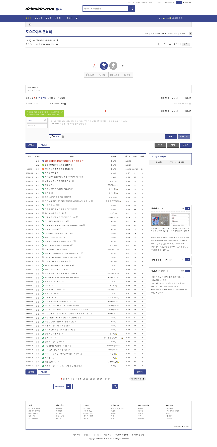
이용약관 (107, 435)
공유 (102, 74)
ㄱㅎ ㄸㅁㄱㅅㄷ (50, 298)
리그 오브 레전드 (34, 408)
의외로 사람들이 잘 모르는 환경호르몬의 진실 (62, 225)
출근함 (46, 193)
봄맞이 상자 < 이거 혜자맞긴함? (56, 181)
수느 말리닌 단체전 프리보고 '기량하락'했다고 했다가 (171, 290)
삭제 (190, 103)
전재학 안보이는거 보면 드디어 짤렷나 (59, 273)
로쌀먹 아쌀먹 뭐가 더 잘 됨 (55, 326)
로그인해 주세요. (159, 156)
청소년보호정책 (138, 435)
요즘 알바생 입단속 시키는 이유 (56, 346)
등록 (170, 137)
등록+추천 (184, 137)
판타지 (168, 413)
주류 (139, 416)
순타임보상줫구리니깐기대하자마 (57, 265)
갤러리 (28, 18)
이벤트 (165, 2)
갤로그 (151, 2)
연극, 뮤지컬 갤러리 (172, 411)
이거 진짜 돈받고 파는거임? (55, 350)
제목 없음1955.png (35, 90)
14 (98, 379)
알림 (181, 162)
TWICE (58, 418)
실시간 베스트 (157, 208)
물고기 (140, 413)
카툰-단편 (169, 418)
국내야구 (87, 408)
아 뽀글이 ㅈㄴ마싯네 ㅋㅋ (54, 221)
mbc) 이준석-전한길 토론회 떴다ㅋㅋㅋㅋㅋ (167, 244)
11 (87, 379)
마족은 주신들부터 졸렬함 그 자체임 (58, 209)
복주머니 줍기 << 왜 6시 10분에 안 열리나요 (62, 366)
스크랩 (159, 44)
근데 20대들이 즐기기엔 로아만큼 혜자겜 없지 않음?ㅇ (66, 201)
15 (101, 379)
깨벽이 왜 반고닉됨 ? (52, 289)
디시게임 (158, 2)
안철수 (113, 413)
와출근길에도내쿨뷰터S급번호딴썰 (58, 322)
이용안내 (183, 34)
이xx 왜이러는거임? (159, 280)
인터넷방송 (169, 408)
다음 (106, 379)
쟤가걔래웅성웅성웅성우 (53, 237)
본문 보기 (165, 98)
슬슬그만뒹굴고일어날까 (53, 269)
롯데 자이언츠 (88, 416)
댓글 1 (186, 44)
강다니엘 (59, 413)
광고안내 (97, 435)
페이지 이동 (137, 378)
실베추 (90, 75)
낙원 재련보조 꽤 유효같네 (54, 249)
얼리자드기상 (49, 294)
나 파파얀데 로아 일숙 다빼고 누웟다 (58, 233)
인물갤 (144, 2)
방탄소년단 (60, 416)
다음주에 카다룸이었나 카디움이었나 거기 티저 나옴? (65, 314)
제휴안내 (87, 435)
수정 (160, 145)
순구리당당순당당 (51, 205)
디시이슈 (168, 260)
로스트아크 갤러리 (39, 32)
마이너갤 (131, 2)
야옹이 (140, 411)
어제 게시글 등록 (170, 18)
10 (84, 379)
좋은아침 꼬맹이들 (51, 334)
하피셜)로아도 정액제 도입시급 (56, 189)
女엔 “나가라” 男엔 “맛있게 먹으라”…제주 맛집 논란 (170, 247)
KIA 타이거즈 (88, 413)
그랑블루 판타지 (34, 411)
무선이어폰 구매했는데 (53, 213)
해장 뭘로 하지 (49, 362)
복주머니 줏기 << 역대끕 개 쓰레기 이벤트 (61, 306)
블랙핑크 (59, 408)
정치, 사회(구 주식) (117, 408)
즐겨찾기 (159, 162)
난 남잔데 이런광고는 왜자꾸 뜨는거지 (59, 277)
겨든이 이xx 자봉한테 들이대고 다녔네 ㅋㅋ (169, 277)
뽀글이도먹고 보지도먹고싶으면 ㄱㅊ (59, 217)
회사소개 (76, 435)
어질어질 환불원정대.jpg (160, 250)
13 (94, 379)
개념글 (44, 145)
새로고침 (188, 98)
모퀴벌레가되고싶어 (52, 281)
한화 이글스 (88, 411)
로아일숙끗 (48, 358)
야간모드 (187, 2)
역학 (112, 418)
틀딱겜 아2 (48, 185)
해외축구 (87, 418)
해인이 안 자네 (158, 293)
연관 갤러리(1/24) (158, 34)
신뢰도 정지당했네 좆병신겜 (55, 261)
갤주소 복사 (172, 34)
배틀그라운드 (33, 413)
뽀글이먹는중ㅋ (50, 229)
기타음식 (141, 418)
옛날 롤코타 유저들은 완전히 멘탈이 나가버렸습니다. (170, 241)
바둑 (112, 416)
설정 (146, 34)
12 (91, 379)
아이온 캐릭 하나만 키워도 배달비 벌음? (60, 257)
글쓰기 (186, 145)
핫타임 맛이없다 (50, 173)
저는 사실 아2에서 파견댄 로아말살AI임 (60, 318)
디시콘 (171, 2)
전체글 (31, 145)
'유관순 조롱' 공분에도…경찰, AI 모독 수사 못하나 (170, 237)
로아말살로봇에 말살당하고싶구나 (57, 302)
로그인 (178, 2)
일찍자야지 (48, 338)
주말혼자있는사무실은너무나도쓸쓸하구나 (61, 253)
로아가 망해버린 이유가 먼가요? (57, 330)
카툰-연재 (169, 416)
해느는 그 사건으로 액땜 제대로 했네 (166, 286)
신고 (127, 74)
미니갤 (138, 2)
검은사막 (32, 416)
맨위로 (185, 427)
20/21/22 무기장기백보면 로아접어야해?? (60, 354)
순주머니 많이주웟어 (52, 342)
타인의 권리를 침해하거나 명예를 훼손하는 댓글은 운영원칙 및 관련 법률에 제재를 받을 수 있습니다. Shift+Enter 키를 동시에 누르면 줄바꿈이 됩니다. (89, 122)
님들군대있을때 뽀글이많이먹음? (57, 241)
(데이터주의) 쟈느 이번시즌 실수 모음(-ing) (168, 283)
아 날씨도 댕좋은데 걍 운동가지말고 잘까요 (61, 177)
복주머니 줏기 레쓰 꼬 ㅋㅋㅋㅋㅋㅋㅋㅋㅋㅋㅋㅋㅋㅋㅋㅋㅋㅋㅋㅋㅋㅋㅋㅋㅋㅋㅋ (66, 310)
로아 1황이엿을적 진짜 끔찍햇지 (57, 197)
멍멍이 (140, 408)
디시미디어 (156, 260)
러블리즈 (59, 411)
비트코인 (114, 411)
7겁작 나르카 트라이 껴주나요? (56, 245)
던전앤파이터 (33, 418)
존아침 (46, 285)
